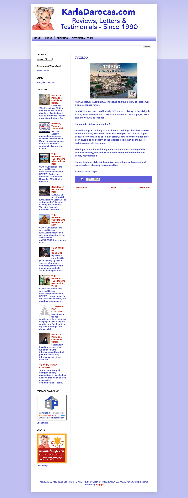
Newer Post (81, 187)
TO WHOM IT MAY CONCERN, (48, 366)
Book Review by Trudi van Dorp (57, 189)
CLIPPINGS (62, 38)
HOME (37, 38)
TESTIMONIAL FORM (82, 38)
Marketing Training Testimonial (57, 126)
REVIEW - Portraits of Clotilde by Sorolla (56, 99)
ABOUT (48, 38)
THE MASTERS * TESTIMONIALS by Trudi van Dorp (58, 159)
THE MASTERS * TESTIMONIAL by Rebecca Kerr (58, 220)
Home (113, 187)
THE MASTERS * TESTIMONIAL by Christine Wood (58, 281)
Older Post (145, 187)
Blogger (100, 484)
